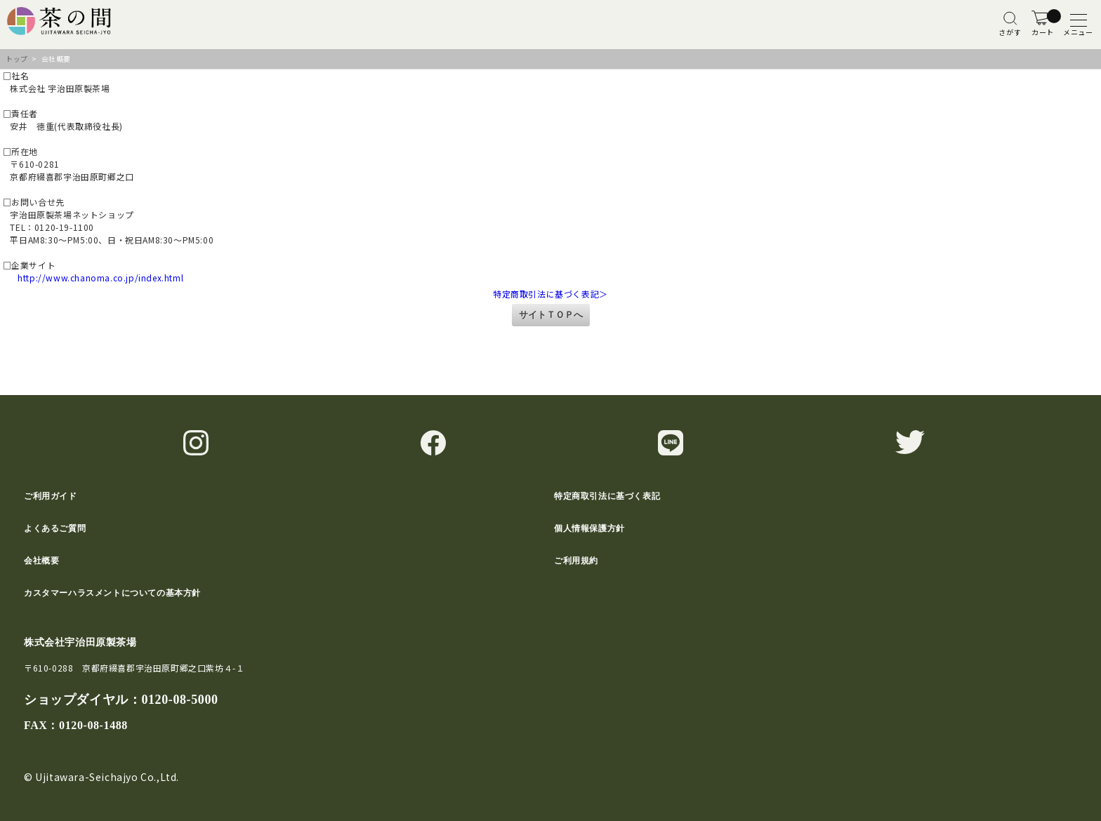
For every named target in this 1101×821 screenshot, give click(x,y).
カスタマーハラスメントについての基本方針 (112, 593)
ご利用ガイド (50, 496)
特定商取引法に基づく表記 (607, 496)
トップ (17, 58)
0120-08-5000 (179, 700)
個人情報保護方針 (589, 528)
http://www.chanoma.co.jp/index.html (91, 277)
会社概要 (41, 561)
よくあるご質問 (55, 528)
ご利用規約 (576, 561)
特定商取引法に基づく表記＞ (550, 294)
